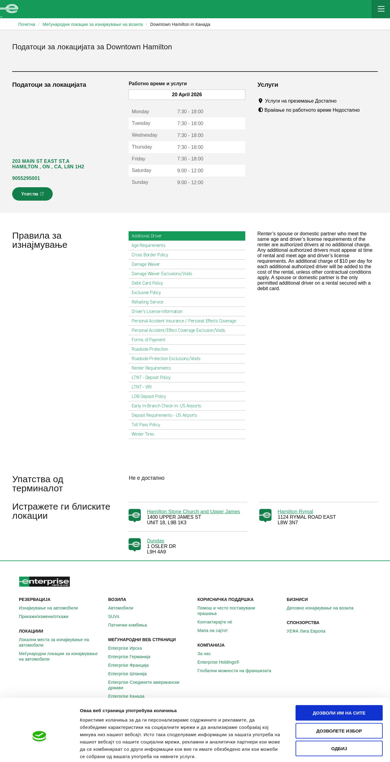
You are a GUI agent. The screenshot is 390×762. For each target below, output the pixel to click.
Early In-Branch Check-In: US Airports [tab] (169, 406)
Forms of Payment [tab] (151, 340)
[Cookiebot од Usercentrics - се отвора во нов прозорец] (39, 750)
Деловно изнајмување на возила (323, 608)
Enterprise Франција (131, 665)
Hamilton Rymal (295, 511)
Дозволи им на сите (339, 681)
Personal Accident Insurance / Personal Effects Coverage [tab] (186, 321)
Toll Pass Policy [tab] (148, 425)
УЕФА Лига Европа (309, 631)
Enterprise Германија (132, 656)
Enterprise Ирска (128, 648)
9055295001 (26, 178)
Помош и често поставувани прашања (239, 611)
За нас (207, 653)
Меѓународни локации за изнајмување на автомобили (61, 656)
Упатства (33, 196)
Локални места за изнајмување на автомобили (61, 642)
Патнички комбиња (131, 625)
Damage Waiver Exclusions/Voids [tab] (164, 274)
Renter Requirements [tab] (154, 368)
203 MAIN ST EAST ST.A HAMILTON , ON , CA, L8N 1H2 (48, 164)
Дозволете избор (339, 699)
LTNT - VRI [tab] (144, 387)
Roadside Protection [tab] (152, 349)
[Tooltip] (342, 101)
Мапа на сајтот (216, 630)
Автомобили (124, 608)
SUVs (117, 616)
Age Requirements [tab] (151, 245)
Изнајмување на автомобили (52, 608)
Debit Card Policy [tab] (150, 283)
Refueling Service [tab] (150, 302)
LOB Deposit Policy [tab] (151, 396)
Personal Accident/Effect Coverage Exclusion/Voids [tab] (181, 330)
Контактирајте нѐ (218, 622)
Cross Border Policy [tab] (152, 255)
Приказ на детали (346, 750)
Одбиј (339, 717)
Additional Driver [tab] (149, 236)
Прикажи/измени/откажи (47, 616)
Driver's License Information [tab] (159, 311)
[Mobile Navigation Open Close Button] (381, 9)
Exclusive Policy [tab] (148, 293)
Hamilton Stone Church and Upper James (193, 511)
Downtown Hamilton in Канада (180, 24)
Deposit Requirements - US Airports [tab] (167, 415)
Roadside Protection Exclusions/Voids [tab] (168, 359)
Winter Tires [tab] (145, 434)
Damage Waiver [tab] (148, 264)
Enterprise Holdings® (221, 662)
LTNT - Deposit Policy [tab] (154, 377)
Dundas (155, 540)
